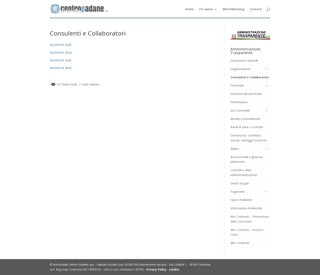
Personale (237, 85)
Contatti (256, 9)
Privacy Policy (156, 269)
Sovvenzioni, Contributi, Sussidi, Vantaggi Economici (248, 137)
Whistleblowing (233, 9)
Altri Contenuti (239, 243)
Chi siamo (206, 9)
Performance (239, 102)
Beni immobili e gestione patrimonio (246, 159)
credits (174, 269)
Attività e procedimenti (245, 119)
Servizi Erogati (239, 183)
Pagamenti (237, 192)
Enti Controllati (240, 110)
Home (189, 9)
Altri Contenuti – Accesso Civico (246, 232)
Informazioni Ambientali (246, 208)
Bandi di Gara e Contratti (246, 127)
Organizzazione (240, 69)
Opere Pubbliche (241, 200)
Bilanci (234, 149)
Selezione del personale (246, 94)
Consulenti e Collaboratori (249, 77)
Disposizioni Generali (244, 60)
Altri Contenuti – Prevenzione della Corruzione (249, 219)
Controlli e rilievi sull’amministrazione (243, 172)
